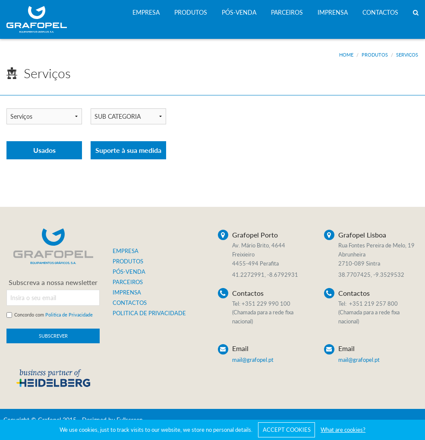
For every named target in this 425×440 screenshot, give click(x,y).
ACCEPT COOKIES (287, 429)
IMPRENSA (333, 12)
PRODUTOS (190, 12)
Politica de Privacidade (69, 314)
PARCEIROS (287, 12)
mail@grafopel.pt (253, 359)
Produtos (375, 54)
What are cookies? (343, 429)
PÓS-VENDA (239, 12)
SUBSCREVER (53, 336)
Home (346, 54)
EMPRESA (146, 12)
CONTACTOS (380, 12)
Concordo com (53, 314)
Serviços (407, 54)
